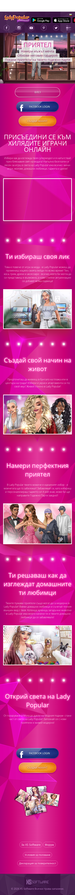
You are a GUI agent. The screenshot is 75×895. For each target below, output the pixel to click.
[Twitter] (56, 28)
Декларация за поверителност (37, 863)
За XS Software (31, 845)
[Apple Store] (61, 20)
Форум (49, 845)
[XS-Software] (37, 885)
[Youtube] (31, 28)
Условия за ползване (37, 855)
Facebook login (37, 107)
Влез (38, 92)
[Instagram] (19, 28)
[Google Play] (41, 20)
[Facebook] (6, 28)
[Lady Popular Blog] (68, 28)
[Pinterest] (44, 28)
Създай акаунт (37, 121)
